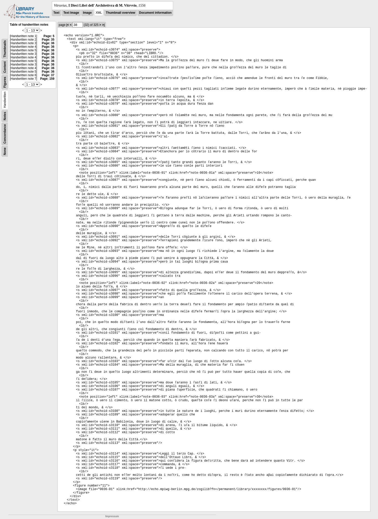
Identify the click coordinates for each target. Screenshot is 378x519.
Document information (155, 12)
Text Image (71, 12)
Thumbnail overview (120, 12)
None (5, 151)
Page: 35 (48, 39)
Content (5, 67)
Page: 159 (47, 78)
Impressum (112, 516)
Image (87, 12)
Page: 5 (48, 36)
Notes (5, 116)
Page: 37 (48, 75)
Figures (5, 82)
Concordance (5, 134)
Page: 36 (48, 43)
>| (103, 25)
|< (67, 25)
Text (56, 12)
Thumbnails (5, 48)
